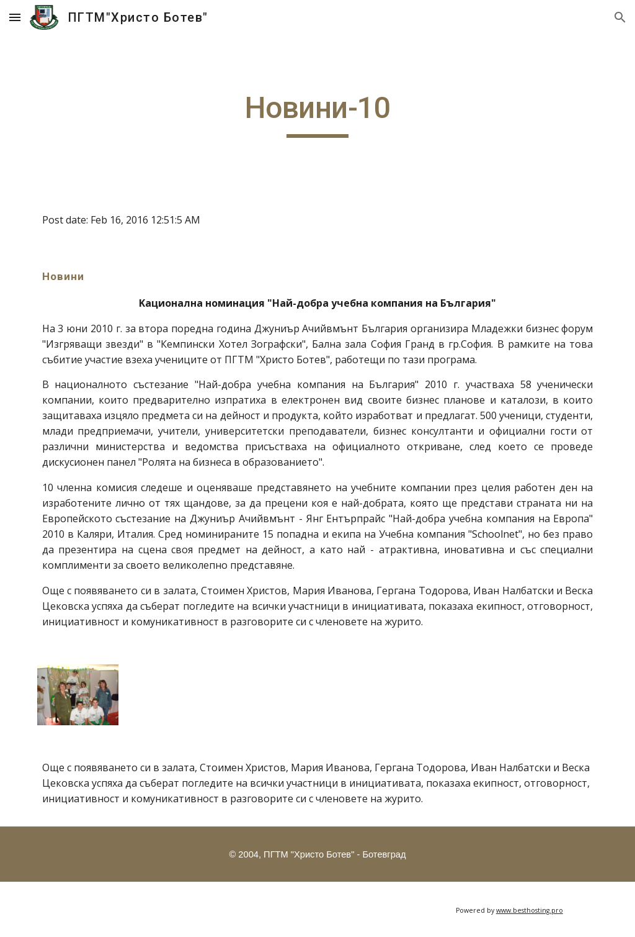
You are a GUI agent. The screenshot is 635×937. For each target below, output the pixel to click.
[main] (317, 113)
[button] (15, 17)
